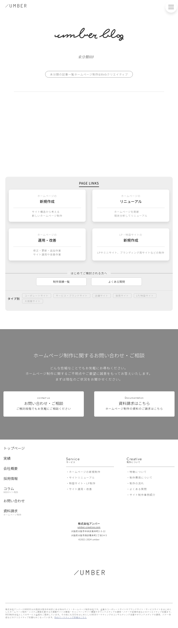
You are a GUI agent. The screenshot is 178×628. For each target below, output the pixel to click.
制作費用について (141, 477)
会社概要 (10, 468)
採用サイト (122, 295)
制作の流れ (137, 483)
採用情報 (10, 478)
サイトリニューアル (82, 477)
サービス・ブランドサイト (72, 295)
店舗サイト (101, 295)
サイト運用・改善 (80, 489)
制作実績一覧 (61, 281)
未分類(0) (85, 56)
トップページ (14, 448)
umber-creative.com (89, 527)
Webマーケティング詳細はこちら (70, 617)
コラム (10, 489)
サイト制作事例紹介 (143, 494)
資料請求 (12, 512)
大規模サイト (33, 301)
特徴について (138, 472)
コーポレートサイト (37, 295)
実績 (7, 458)
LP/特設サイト (145, 295)
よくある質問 (116, 281)
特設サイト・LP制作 (82, 483)
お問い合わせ (14, 500)
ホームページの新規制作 (85, 472)
